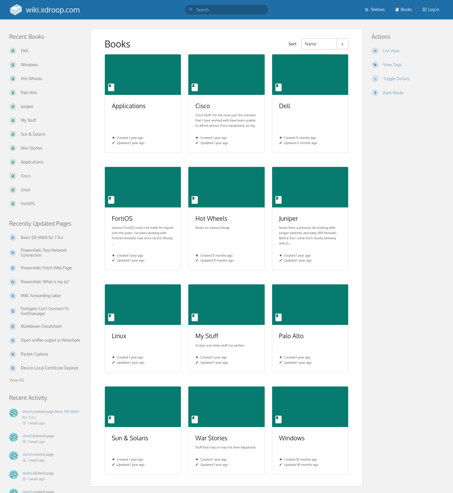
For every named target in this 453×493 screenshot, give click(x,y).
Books (403, 9)
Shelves (375, 9)
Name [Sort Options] (310, 43)
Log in (430, 9)
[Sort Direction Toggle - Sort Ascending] (342, 44)
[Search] (191, 9)
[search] (226, 9)
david (27, 411)
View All (16, 380)
